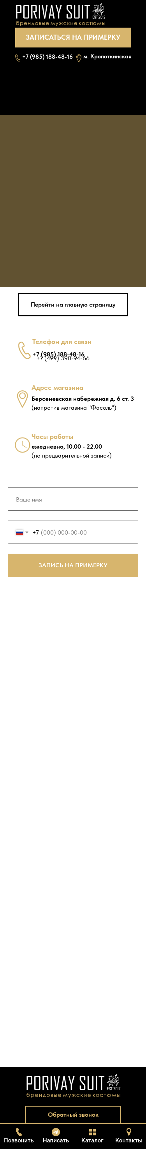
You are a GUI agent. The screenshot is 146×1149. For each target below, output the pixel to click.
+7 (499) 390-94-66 (63, 358)
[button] (73, 37)
